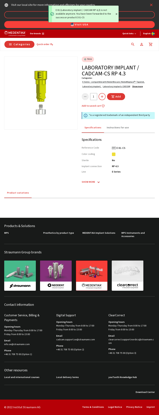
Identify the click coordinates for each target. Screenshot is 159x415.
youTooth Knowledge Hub (122, 377)
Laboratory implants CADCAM (116, 86)
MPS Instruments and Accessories (133, 234)
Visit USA (79, 24)
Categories (19, 44)
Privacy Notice (134, 407)
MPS (6, 233)
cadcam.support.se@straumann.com (75, 339)
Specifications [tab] (93, 127)
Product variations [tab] (18, 193)
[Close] (116, 14)
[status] (83, 14)
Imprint (151, 407)
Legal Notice (115, 407)
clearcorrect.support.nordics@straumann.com (131, 341)
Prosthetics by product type (58, 233)
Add (116, 97)
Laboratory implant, (91, 86)
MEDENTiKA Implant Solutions (98, 233)
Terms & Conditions (93, 407)
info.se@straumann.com (17, 344)
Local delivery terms (67, 377)
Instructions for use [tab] (118, 127)
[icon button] (151, 4)
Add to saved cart (93, 106)
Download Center (145, 392)
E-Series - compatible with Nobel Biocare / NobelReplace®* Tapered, (113, 81)
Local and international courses (21, 377)
